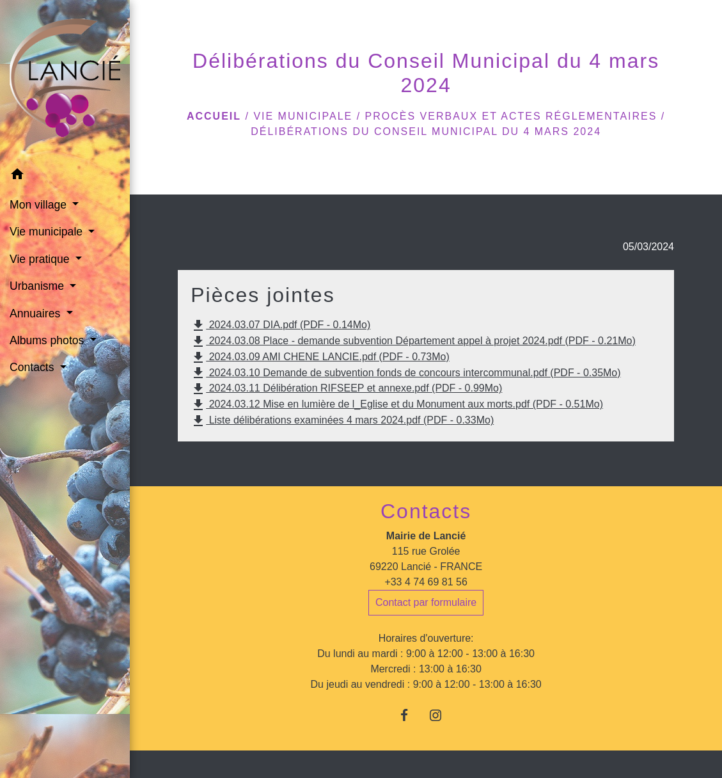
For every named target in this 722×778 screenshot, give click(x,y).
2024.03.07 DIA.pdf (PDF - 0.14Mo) (280, 325)
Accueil (214, 116)
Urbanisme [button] (38, 286)
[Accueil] (65, 80)
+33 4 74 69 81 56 (425, 581)
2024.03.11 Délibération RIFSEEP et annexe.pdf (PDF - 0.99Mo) (346, 389)
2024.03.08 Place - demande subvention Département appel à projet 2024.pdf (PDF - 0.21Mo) (413, 341)
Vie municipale (302, 116)
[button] (65, 176)
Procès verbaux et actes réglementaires (511, 116)
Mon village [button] (40, 204)
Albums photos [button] (48, 340)
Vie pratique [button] (41, 259)
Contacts (426, 511)
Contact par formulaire (425, 602)
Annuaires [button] (36, 313)
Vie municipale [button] (48, 231)
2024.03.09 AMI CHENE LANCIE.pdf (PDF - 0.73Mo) (320, 357)
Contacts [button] (33, 367)
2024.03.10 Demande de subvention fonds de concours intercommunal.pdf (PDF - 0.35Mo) (405, 373)
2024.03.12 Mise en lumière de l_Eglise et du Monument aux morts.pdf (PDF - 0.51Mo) (397, 405)
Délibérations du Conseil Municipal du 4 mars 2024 (426, 131)
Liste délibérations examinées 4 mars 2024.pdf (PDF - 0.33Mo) (342, 421)
